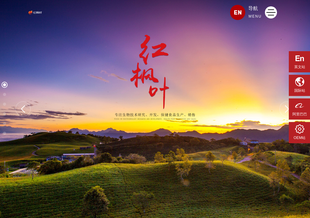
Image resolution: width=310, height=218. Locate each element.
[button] (23, 109)
